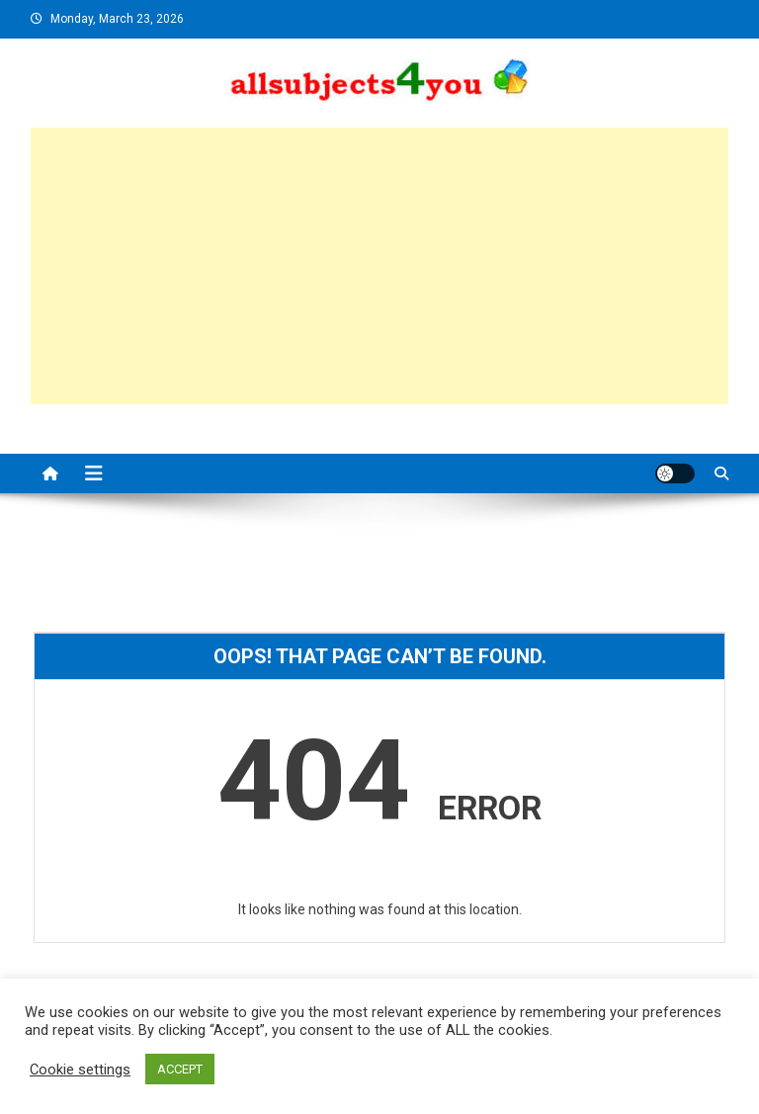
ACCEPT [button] (180, 1069)
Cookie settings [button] (80, 1069)
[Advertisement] (380, 266)
